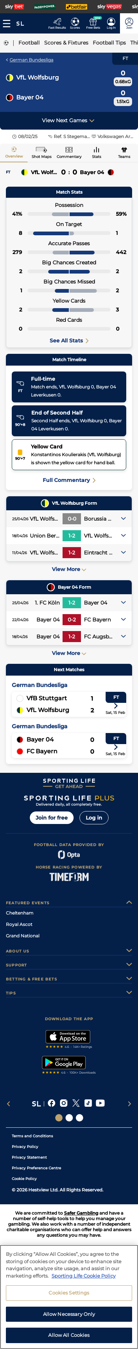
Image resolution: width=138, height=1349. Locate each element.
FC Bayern (41, 751)
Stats (96, 156)
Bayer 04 (29, 97)
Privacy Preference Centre (36, 1168)
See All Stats (69, 340)
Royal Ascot (19, 924)
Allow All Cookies (68, 1337)
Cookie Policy (24, 1178)
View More (69, 569)
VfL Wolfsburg (37, 77)
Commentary (69, 156)
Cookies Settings (69, 1294)
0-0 (72, 518)
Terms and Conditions (32, 1136)
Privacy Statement (29, 1157)
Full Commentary (69, 480)
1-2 (71, 535)
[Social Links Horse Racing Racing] (69, 1117)
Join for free (52, 817)
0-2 (72, 619)
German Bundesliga (29, 60)
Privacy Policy (25, 1146)
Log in (94, 817)
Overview (14, 156)
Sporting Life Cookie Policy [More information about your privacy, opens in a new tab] (84, 1277)
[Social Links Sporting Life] (59, 1117)
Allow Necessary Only (69, 1315)
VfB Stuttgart (46, 698)
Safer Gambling (81, 1213)
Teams (124, 156)
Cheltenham (19, 913)
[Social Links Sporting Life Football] (79, 1117)
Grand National (22, 935)
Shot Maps (42, 156)
